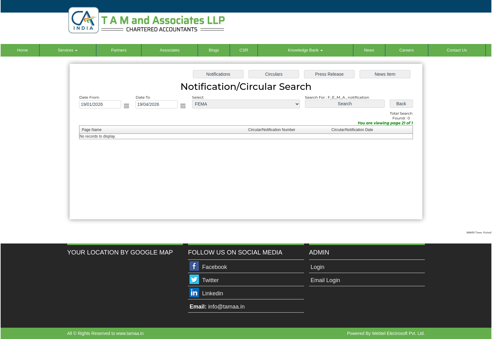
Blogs (214, 50)
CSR (243, 50)
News (369, 50)
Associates (169, 50)
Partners (118, 50)
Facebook (214, 267)
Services (68, 50)
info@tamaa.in (226, 306)
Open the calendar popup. (126, 105)
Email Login (325, 280)
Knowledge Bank (305, 50)
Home (22, 50)
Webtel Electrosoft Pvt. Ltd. (398, 333)
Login (317, 267)
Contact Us (457, 50)
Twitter (210, 280)
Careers (406, 50)
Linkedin (212, 293)
